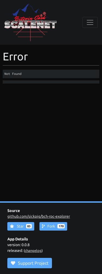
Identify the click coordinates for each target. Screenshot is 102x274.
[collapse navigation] (90, 22)
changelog (33, 250)
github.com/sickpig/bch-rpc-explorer (38, 216)
